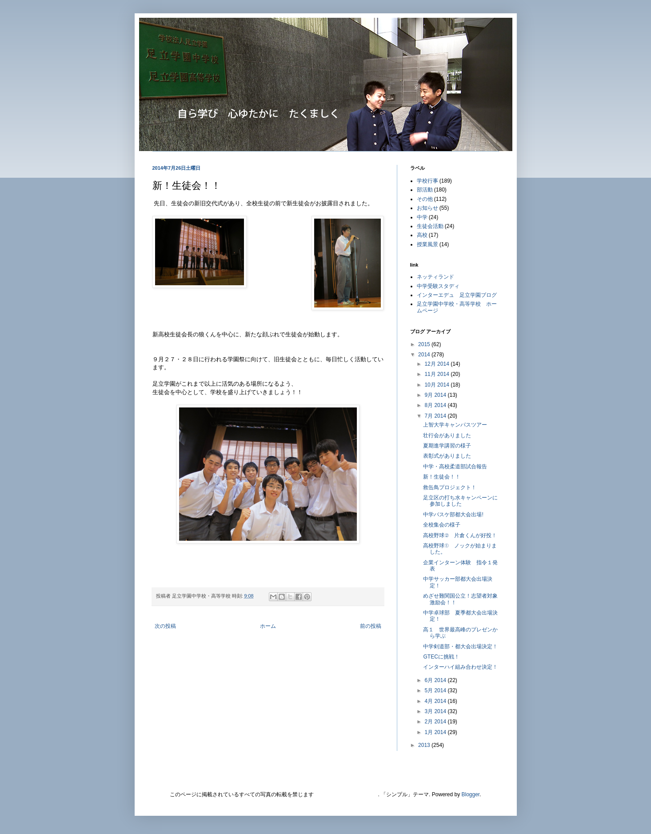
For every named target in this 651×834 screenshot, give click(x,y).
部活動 (425, 190)
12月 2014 (437, 364)
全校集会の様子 (441, 525)
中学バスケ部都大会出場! (453, 514)
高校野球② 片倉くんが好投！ (459, 535)
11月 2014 (437, 374)
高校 (422, 235)
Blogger (471, 794)
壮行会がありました (447, 435)
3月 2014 (435, 711)
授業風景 (427, 244)
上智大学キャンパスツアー (455, 425)
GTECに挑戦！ (441, 657)
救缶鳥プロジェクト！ (449, 487)
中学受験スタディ (438, 286)
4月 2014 (435, 701)
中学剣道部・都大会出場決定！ (460, 646)
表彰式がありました (447, 456)
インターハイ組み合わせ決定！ (460, 667)
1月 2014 (435, 732)
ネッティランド (435, 277)
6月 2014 (435, 680)
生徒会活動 (430, 226)
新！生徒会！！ (441, 477)
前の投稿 (370, 626)
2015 (424, 344)
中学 (422, 217)
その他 (425, 199)
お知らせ (427, 208)
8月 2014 (435, 405)
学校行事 (427, 181)
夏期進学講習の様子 (447, 446)
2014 (424, 354)
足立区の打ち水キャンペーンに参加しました (460, 501)
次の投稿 (165, 626)
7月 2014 (435, 416)
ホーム (268, 626)
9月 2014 (435, 395)
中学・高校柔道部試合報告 (455, 466)
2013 (424, 745)
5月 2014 (435, 690)
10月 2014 (437, 385)
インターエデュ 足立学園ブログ (457, 295)
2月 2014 (435, 721)
